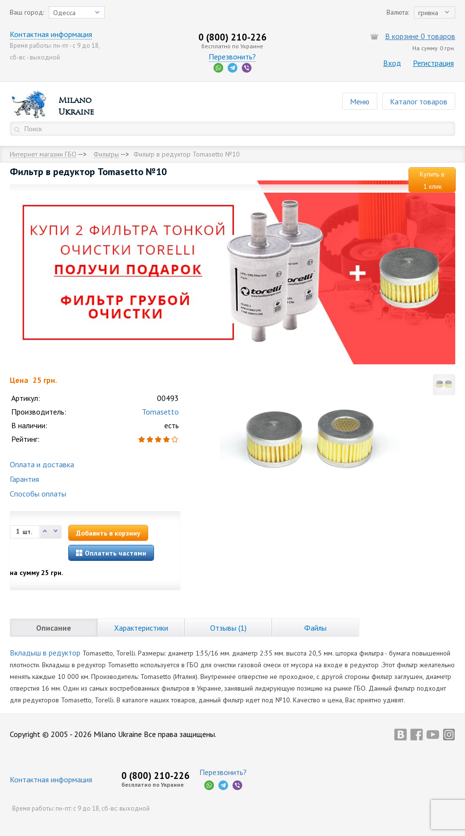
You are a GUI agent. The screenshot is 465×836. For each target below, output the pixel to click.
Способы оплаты (38, 493)
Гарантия (24, 479)
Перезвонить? (232, 56)
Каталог (418, 101)
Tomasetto (160, 412)
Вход (392, 63)
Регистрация (433, 63)
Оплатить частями (111, 553)
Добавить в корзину (108, 533)
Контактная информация (51, 34)
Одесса (64, 12)
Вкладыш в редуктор (45, 652)
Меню (359, 101)
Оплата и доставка (42, 464)
